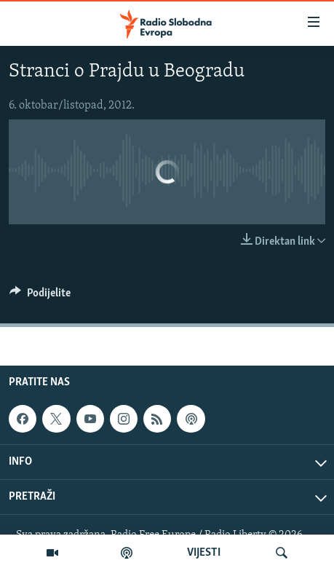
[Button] (40, 296)
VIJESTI (203, 553)
